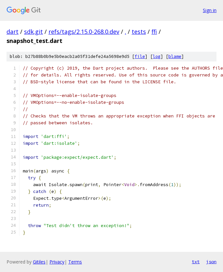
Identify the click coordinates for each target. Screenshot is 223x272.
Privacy (56, 262)
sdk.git (33, 31)
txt (196, 262)
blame (174, 56)
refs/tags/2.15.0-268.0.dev (83, 31)
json (211, 262)
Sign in (209, 10)
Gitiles (39, 262)
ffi (154, 31)
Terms (75, 262)
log (157, 56)
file (140, 56)
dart (13, 31)
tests (139, 31)
